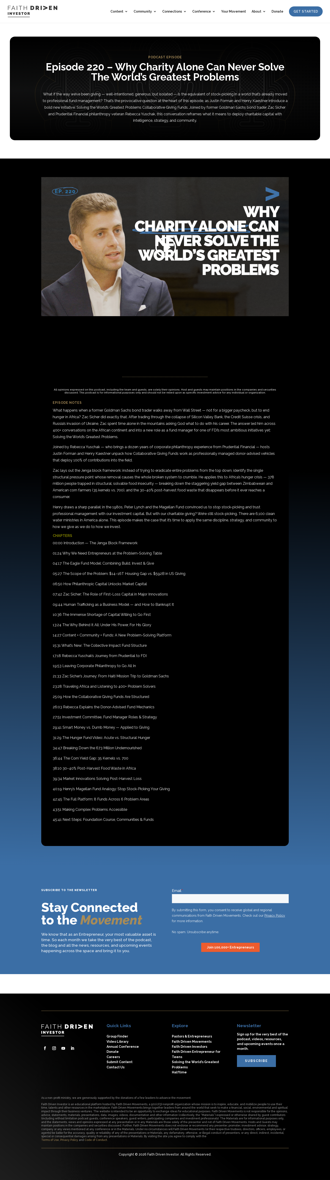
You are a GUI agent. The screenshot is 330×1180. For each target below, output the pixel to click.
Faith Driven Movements (192, 1041)
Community (143, 11)
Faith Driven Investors (189, 1046)
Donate (277, 11)
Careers (113, 1057)
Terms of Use (50, 1140)
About (256, 11)
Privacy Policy (69, 1140)
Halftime (179, 1072)
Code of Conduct (96, 1140)
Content (116, 11)
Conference (201, 11)
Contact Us (115, 1067)
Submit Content (119, 1062)
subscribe (256, 1061)
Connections (172, 11)
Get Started (306, 11)
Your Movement (233, 11)
